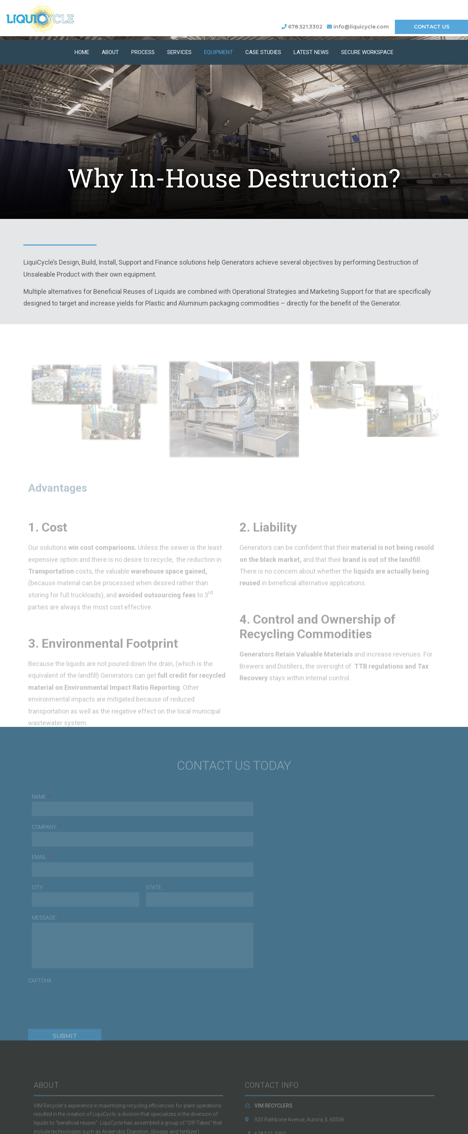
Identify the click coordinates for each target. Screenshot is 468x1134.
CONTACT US (431, 26)
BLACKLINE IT (177, 1127)
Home (82, 50)
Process (143, 50)
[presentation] (86, 919)
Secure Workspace (367, 50)
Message (252, 837)
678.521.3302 (302, 26)
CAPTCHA (42, 900)
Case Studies (263, 50)
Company (50, 837)
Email (44, 868)
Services (179, 50)
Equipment (218, 50)
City (246, 807)
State (349, 807)
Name (44, 807)
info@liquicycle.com (358, 26)
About (110, 50)
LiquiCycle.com (272, 1081)
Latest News (311, 50)
